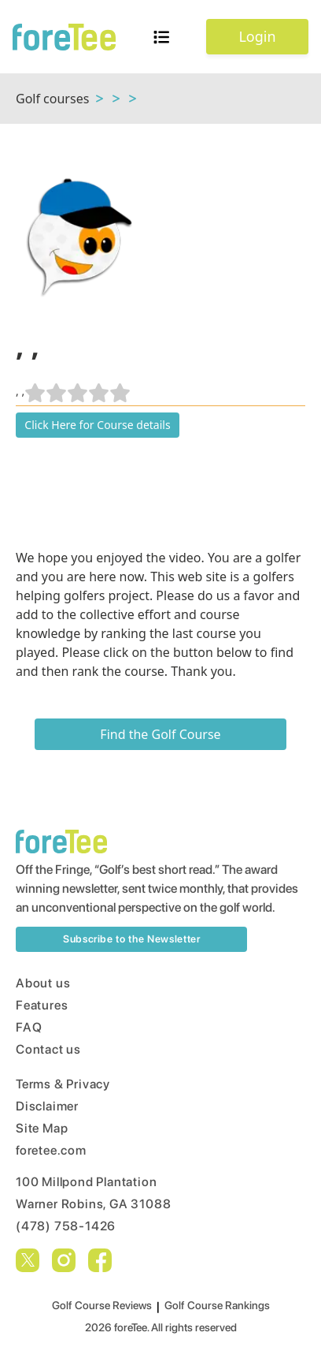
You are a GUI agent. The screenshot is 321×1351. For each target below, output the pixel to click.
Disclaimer (47, 1106)
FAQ (29, 1027)
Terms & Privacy (63, 1084)
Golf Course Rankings (217, 1305)
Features (42, 1005)
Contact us (48, 1049)
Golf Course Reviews (102, 1305)
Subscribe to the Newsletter (132, 939)
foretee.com (51, 1150)
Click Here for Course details (97, 424)
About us (43, 983)
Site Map (42, 1128)
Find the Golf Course (160, 734)
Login (256, 36)
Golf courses (52, 98)
